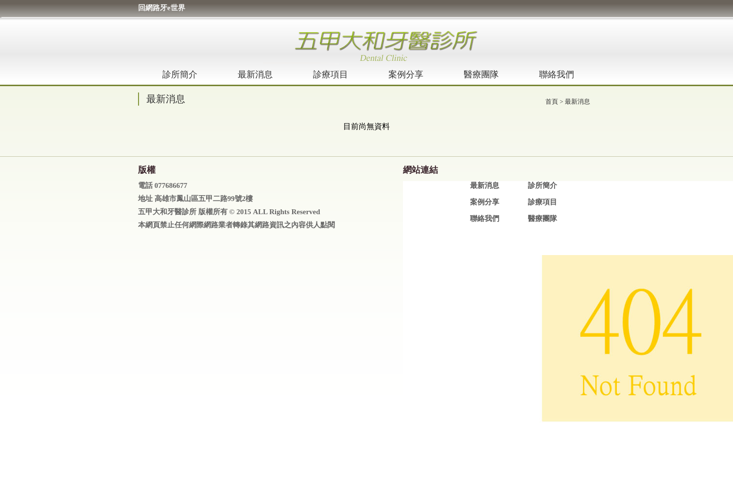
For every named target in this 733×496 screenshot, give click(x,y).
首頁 (551, 101)
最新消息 (255, 74)
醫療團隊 (481, 74)
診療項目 (330, 74)
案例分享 (405, 74)
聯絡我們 (556, 74)
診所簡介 (179, 74)
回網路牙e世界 (161, 8)
